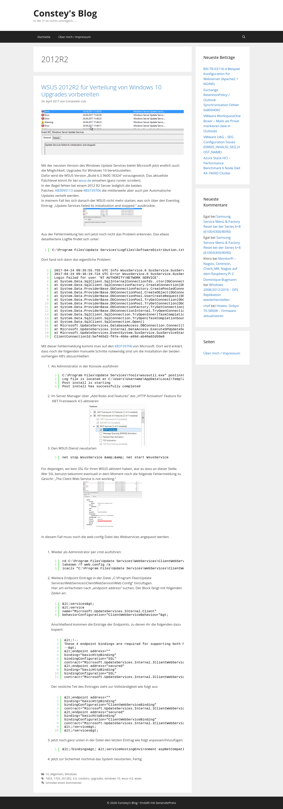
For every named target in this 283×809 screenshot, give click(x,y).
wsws (138, 778)
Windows (71, 774)
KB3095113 (64, 190)
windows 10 (112, 778)
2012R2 (66, 778)
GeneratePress (166, 803)
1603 (49, 778)
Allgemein (56, 774)
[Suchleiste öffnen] (244, 37)
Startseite (44, 37)
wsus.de (85, 180)
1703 (56, 778)
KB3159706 (92, 190)
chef (206, 305)
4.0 (75, 778)
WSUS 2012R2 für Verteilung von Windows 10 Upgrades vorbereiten (101, 90)
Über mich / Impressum (74, 37)
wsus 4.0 (127, 778)
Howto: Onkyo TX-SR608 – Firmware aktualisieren (221, 310)
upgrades (97, 778)
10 (47, 774)
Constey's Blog (65, 13)
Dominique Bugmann (220, 279)
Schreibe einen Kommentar (64, 783)
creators (83, 778)
